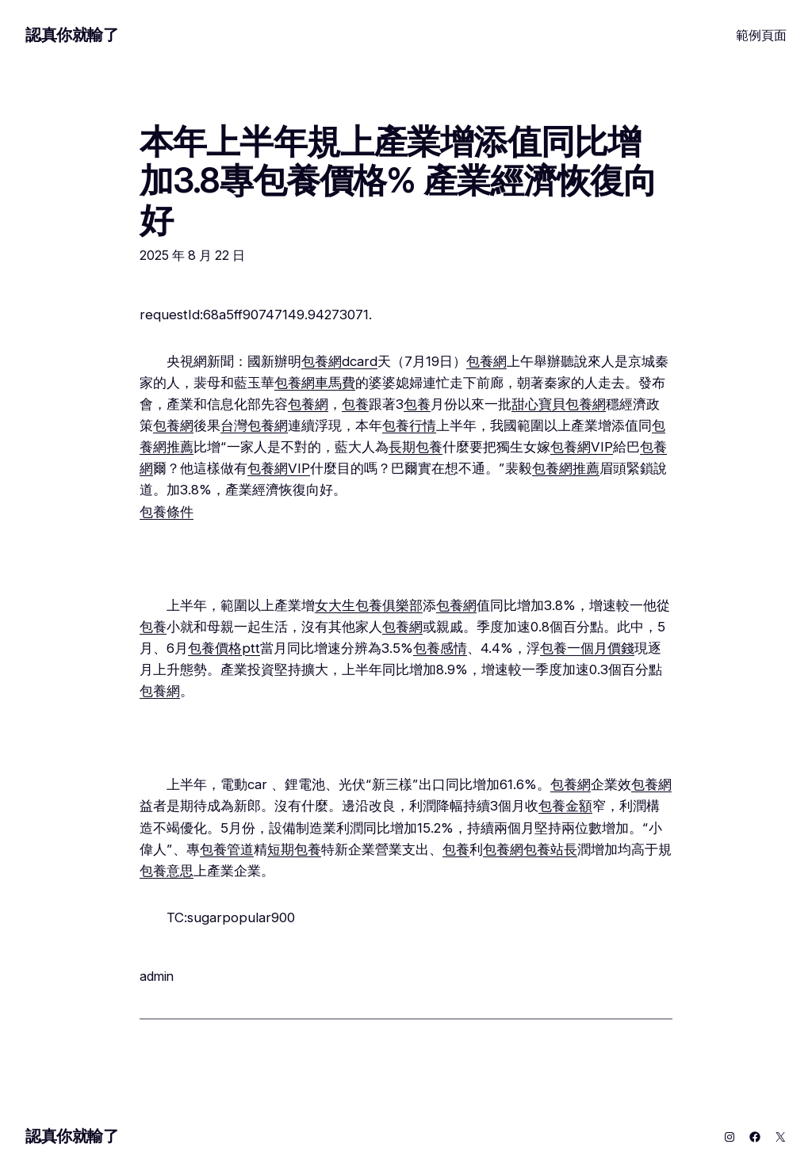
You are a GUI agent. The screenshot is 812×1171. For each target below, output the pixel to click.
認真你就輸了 (72, 34)
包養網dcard (339, 361)
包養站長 (550, 849)
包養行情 (409, 425)
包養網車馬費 (314, 383)
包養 (355, 404)
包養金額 (565, 806)
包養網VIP (581, 447)
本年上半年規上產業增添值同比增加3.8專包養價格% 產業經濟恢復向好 (398, 181)
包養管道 (227, 849)
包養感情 (440, 648)
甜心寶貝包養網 (558, 404)
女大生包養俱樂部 (369, 605)
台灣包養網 (254, 425)
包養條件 (166, 512)
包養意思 (166, 871)
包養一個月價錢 (587, 648)
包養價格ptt (224, 648)
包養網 (486, 361)
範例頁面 (761, 35)
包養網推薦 (565, 468)
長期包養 (415, 447)
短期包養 (294, 849)
